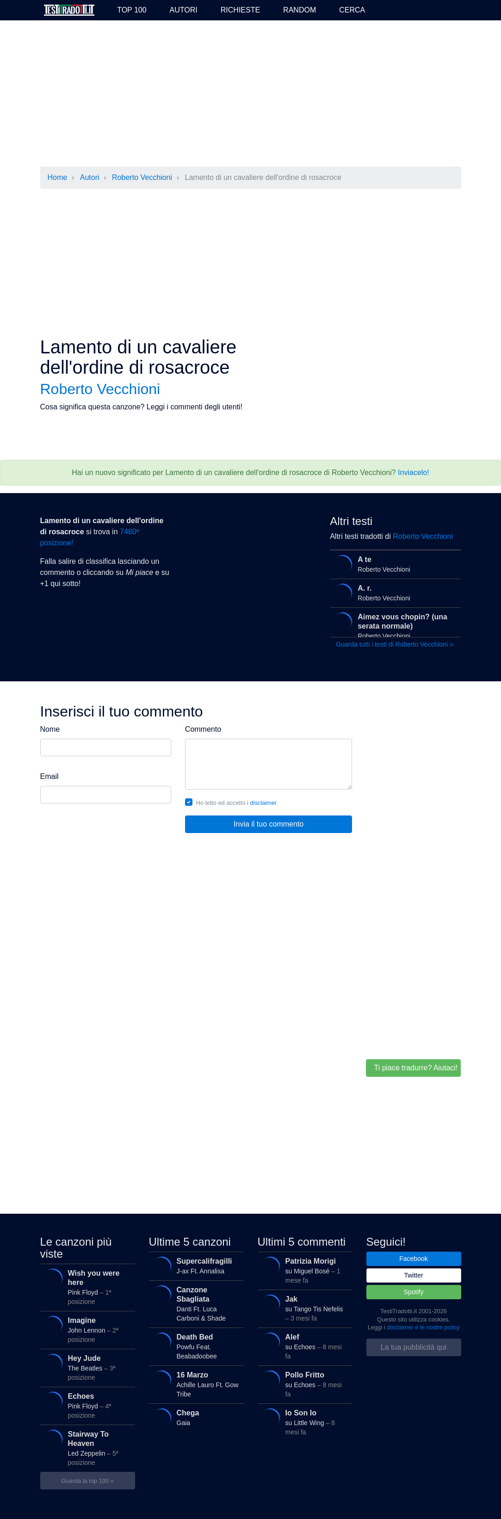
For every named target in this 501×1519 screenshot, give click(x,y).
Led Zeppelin (85, 1446)
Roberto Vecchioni (142, 177)
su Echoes (302, 1344)
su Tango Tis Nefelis (302, 1306)
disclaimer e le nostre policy (423, 1327)
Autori (184, 10)
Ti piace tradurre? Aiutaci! (416, 1068)
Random (299, 10)
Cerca (352, 10)
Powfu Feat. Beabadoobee (194, 1344)
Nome (50, 729)
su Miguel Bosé (302, 1268)
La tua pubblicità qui (413, 1347)
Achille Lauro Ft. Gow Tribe (194, 1382)
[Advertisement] (251, 94)
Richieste (240, 10)
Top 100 (131, 10)
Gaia (194, 1418)
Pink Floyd (85, 1285)
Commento (203, 729)
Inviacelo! (413, 472)
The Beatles (85, 1366)
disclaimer (263, 802)
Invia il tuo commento (268, 824)
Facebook (413, 1258)
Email (49, 776)
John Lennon (85, 1328)
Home (58, 177)
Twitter (413, 1275)
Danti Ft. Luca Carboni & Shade (194, 1302)
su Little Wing (302, 1420)
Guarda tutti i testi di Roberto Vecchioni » (394, 644)
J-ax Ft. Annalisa (194, 1266)
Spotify (414, 1292)
